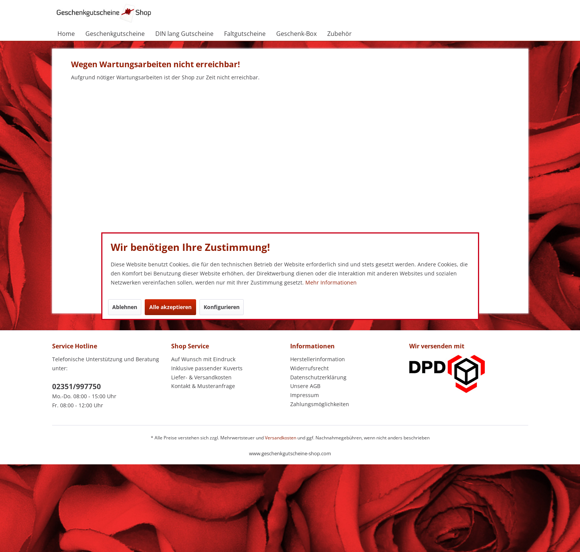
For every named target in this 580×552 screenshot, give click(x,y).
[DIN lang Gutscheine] (184, 33)
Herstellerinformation (317, 359)
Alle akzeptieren (170, 307)
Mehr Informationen (331, 282)
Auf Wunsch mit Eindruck (203, 359)
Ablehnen (124, 307)
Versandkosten (280, 437)
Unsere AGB (305, 386)
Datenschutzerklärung (318, 377)
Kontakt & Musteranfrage (203, 386)
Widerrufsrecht (309, 368)
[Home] (66, 33)
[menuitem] (66, 33)
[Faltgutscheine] (245, 33)
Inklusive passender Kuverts (207, 368)
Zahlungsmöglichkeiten (319, 404)
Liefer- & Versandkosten (201, 377)
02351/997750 (76, 386)
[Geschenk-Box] (296, 33)
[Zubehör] (339, 33)
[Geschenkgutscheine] (115, 33)
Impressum (304, 395)
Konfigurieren (222, 307)
